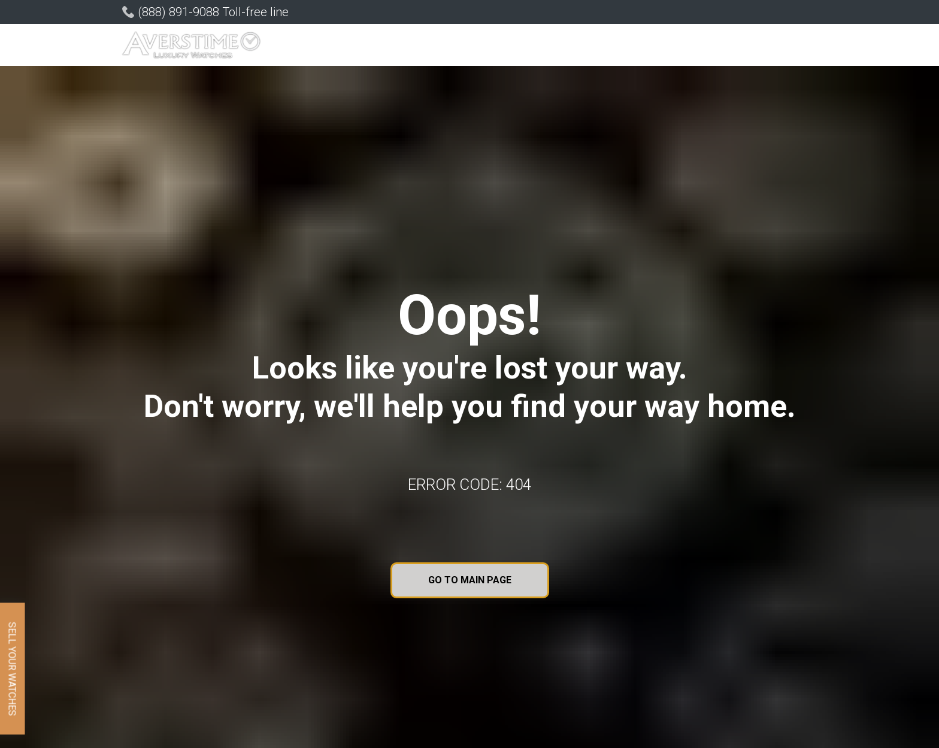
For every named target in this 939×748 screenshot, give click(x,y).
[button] (359, 46)
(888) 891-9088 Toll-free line (213, 12)
